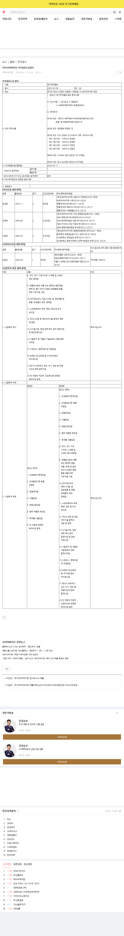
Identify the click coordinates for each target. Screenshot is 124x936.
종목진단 (103, 18)
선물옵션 (69, 18)
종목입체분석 (40, 18)
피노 (9, 819)
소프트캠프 (12, 847)
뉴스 (56, 18)
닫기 (119, 4)
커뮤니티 (6, 18)
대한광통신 (12, 835)
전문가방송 (86, 18)
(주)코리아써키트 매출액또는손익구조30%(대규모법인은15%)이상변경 (45, 685)
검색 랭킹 (7, 864)
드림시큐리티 (13, 843)
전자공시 (22, 62)
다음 (120, 713)
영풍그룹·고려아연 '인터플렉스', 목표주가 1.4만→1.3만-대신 (27, 651)
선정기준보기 (17, 811)
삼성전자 (11, 827)
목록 (7, 669)
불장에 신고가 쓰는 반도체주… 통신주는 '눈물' (21, 647)
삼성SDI (10, 839)
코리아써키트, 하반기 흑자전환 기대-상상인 (20, 655)
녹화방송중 (62, 737)
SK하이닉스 (12, 831)
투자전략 (22, 18)
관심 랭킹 (28, 864)
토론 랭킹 (17, 864)
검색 (114, 12)
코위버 (10, 823)
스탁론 (118, 18)
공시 (12, 62)
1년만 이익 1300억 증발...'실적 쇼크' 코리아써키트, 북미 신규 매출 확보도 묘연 (35, 658)
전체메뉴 (121, 12)
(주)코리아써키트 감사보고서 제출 (29, 678)
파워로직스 (12, 851)
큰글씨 (120, 72)
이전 (113, 713)
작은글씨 (117, 72)
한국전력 (11, 855)
